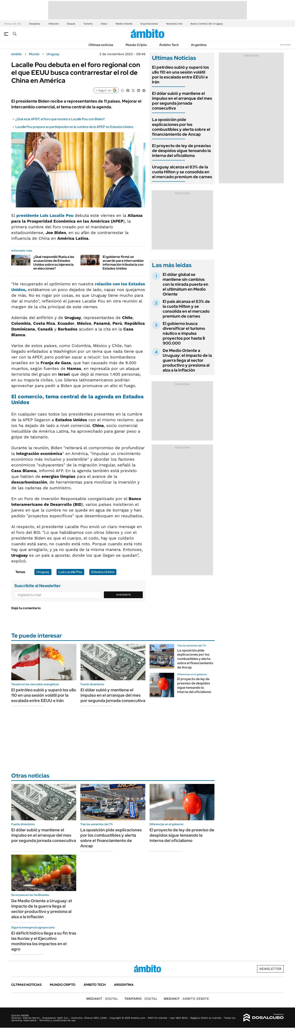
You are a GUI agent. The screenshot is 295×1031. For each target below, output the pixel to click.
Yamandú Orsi (174, 23)
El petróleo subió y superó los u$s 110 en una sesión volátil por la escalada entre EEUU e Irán (180, 75)
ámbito (16, 54)
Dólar (104, 23)
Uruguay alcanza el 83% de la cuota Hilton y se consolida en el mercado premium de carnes (182, 171)
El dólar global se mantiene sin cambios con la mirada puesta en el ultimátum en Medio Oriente (185, 284)
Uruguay (53, 54)
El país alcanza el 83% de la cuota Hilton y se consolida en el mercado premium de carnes (186, 309)
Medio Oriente (124, 23)
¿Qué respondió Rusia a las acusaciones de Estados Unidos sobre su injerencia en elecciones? (53, 263)
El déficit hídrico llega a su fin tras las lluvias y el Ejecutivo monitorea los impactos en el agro (43, 941)
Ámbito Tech (169, 45)
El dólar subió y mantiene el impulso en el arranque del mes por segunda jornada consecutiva (182, 101)
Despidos (34, 23)
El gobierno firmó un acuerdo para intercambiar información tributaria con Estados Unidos (123, 263)
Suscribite (123, 594)
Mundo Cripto (136, 45)
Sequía (71, 23)
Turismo (88, 23)
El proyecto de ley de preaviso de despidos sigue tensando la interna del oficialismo (181, 150)
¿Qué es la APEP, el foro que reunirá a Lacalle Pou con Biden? (60, 119)
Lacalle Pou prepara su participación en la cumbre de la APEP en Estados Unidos (74, 127)
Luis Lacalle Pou (70, 572)
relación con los (111, 283)
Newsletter (285, 45)
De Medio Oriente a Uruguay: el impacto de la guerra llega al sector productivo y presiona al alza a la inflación (187, 360)
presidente (44, 215)
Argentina (198, 45)
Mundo (34, 54)
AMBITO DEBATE (186, 999)
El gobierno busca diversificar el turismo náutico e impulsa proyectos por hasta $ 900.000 (184, 333)
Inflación (53, 23)
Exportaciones (149, 23)
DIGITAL (102, 999)
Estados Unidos (102, 572)
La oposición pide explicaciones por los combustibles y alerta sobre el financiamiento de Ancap (181, 127)
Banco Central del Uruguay (207, 23)
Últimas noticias (100, 45)
